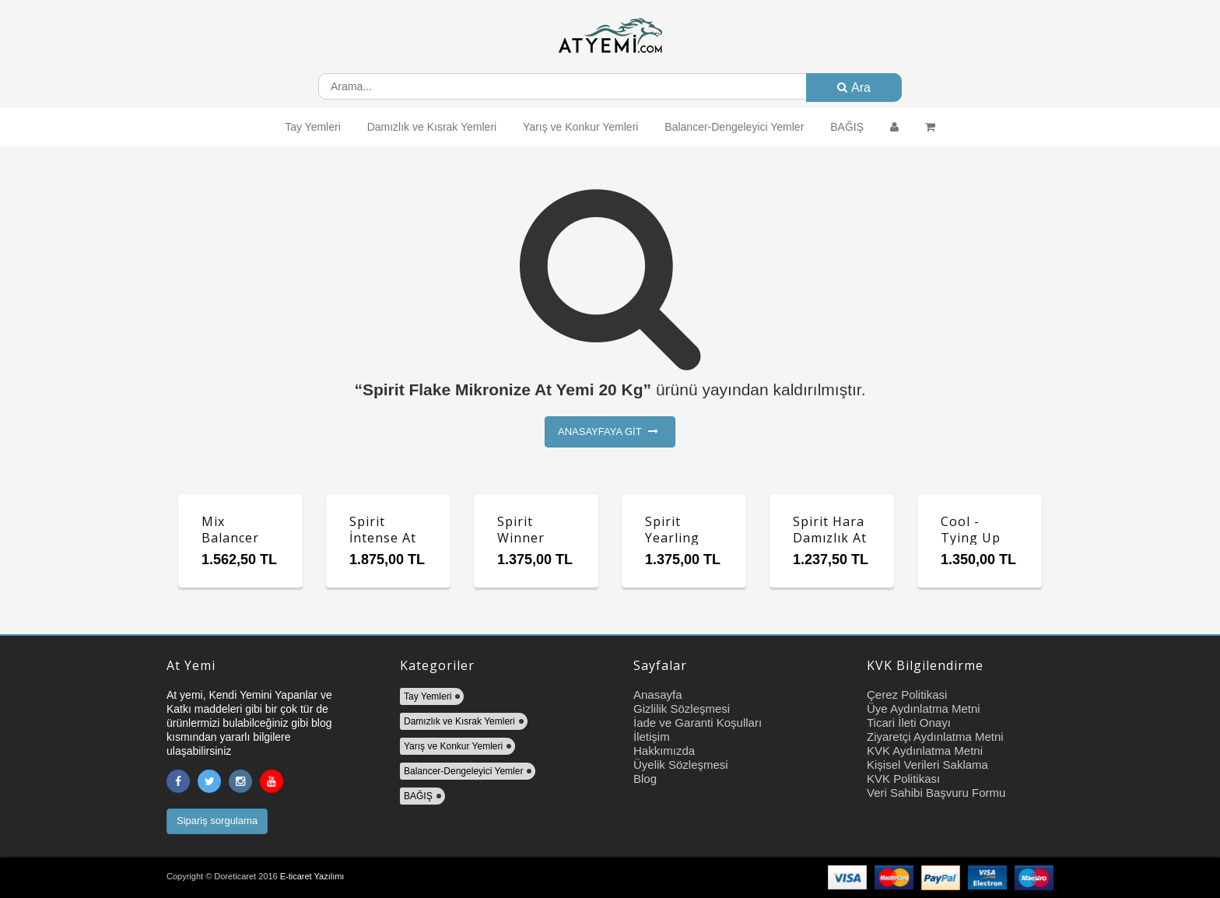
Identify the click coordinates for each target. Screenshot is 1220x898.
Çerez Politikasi (907, 694)
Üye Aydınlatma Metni (923, 708)
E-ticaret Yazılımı (312, 876)
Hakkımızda (664, 750)
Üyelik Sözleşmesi (680, 764)
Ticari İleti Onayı (909, 722)
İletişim (651, 736)
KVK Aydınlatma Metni (925, 750)
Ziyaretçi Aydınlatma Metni (935, 736)
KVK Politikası (903, 778)
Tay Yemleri (313, 127)
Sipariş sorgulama (217, 820)
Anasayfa (657, 694)
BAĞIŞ (847, 127)
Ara (854, 87)
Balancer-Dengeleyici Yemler (734, 127)
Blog (645, 778)
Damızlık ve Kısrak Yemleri (432, 127)
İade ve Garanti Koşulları (697, 722)
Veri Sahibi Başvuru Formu (936, 792)
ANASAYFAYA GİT (608, 431)
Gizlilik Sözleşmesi (681, 708)
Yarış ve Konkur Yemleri (580, 127)
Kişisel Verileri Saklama (927, 764)
